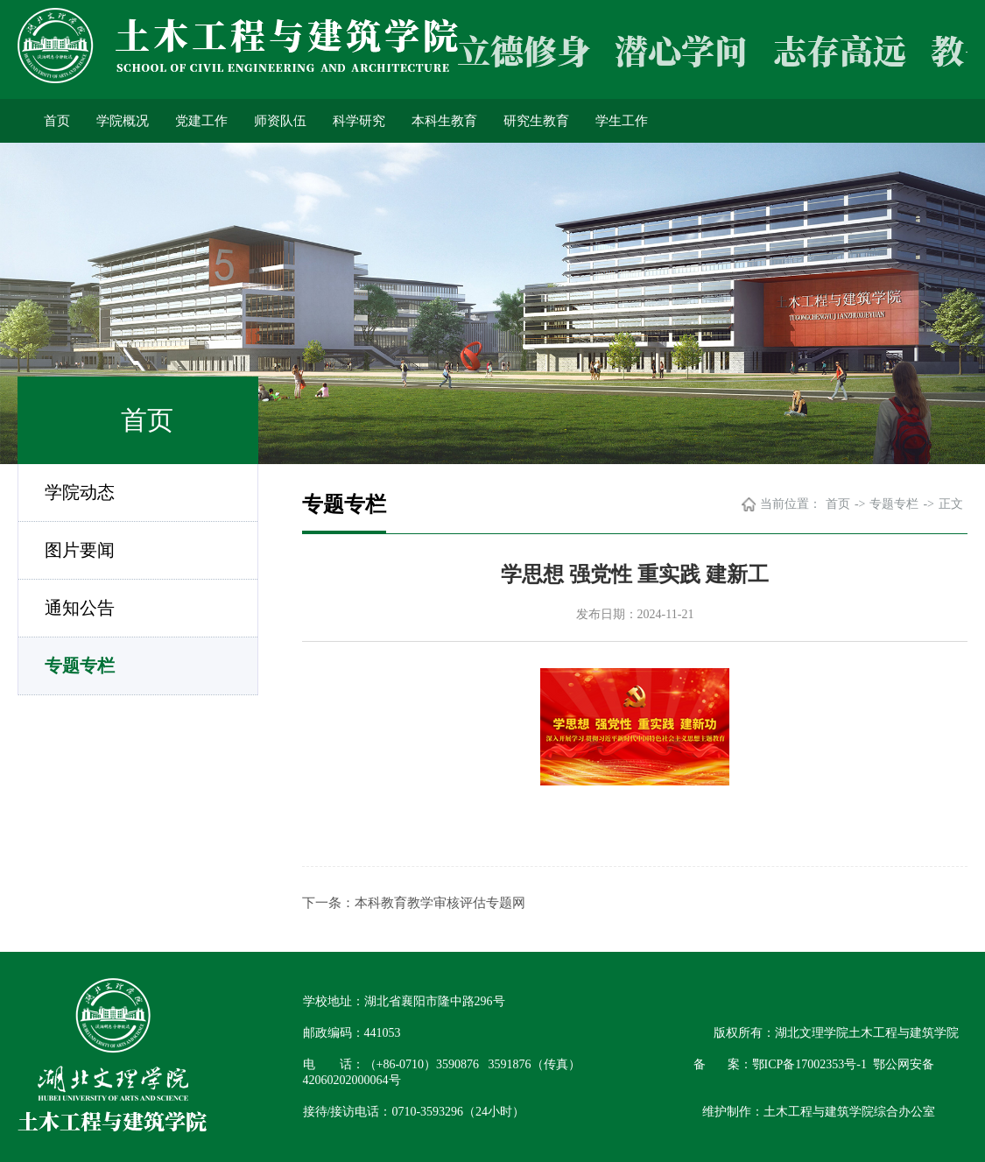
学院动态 (80, 492)
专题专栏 (80, 665)
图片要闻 (80, 550)
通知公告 (80, 607)
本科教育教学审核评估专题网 (440, 903)
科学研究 (359, 121)
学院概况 (122, 121)
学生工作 (621, 121)
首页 (57, 121)
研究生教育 (536, 121)
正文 (951, 504)
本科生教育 (444, 121)
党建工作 (201, 121)
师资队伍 (280, 121)
